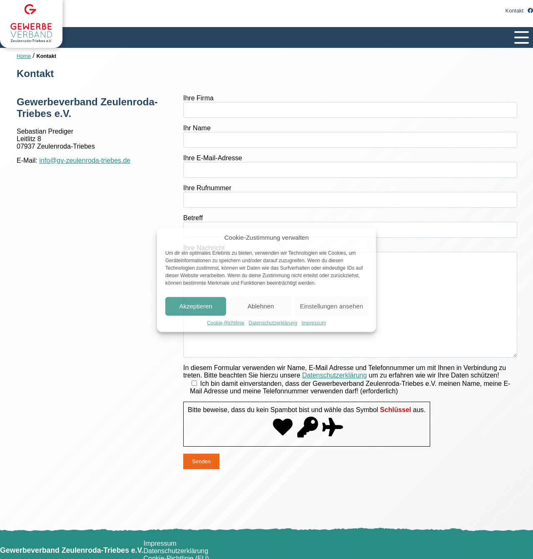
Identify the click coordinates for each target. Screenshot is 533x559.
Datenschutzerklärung (273, 322)
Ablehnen (260, 306)
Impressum (313, 322)
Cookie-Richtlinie (225, 322)
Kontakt (514, 10)
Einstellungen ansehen (331, 306)
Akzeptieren (195, 306)
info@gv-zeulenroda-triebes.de (84, 160)
